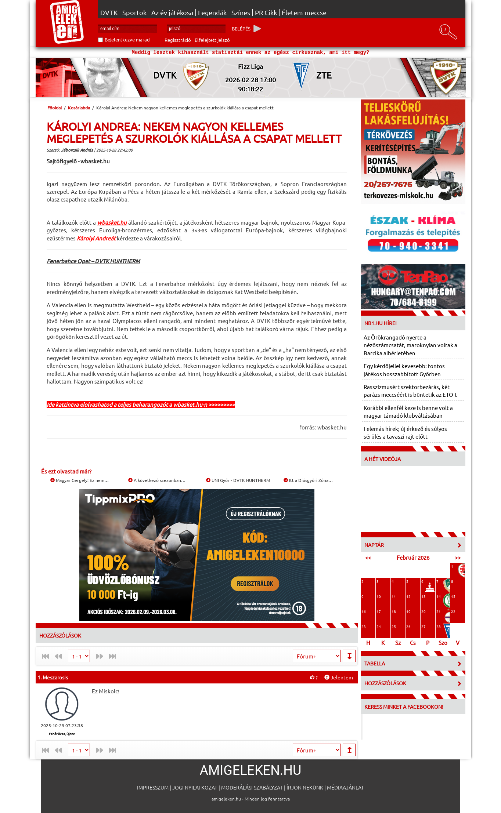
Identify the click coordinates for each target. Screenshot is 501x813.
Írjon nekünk (304, 787)
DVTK (109, 12)
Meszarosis (55, 677)
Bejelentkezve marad (127, 39)
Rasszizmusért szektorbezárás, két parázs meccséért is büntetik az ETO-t (410, 390)
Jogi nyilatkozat (194, 787)
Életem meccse (304, 12)
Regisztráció (178, 40)
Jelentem (338, 677)
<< (368, 557)
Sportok (134, 12)
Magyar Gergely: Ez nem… (79, 480)
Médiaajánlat (345, 787)
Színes (240, 12)
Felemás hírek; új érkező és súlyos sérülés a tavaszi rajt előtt (405, 432)
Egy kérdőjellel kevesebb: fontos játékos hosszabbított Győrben (404, 369)
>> (458, 557)
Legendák (212, 12)
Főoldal (54, 107)
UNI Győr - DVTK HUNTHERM (238, 480)
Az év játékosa (172, 12)
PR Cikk (266, 12)
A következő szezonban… (156, 480)
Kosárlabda (79, 107)
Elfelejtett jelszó (212, 40)
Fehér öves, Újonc (62, 733)
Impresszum (153, 787)
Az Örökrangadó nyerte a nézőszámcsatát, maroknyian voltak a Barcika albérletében (410, 345)
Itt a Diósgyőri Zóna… (308, 480)
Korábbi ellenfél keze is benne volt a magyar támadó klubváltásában (408, 411)
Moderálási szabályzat (252, 787)
